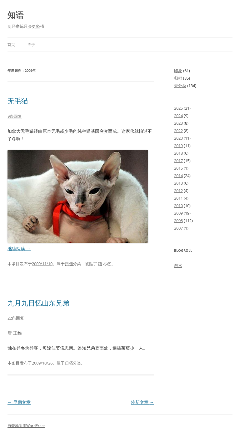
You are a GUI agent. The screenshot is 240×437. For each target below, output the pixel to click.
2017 (178, 160)
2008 (178, 220)
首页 (11, 44)
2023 (178, 123)
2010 (178, 205)
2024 (178, 115)
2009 (178, 213)
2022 (178, 130)
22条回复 (16, 318)
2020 (178, 138)
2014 (178, 175)
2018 (178, 153)
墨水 (178, 265)
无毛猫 (18, 100)
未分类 (180, 85)
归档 (69, 263)
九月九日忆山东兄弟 (38, 302)
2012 (178, 190)
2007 (178, 228)
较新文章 (142, 402)
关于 (31, 44)
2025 (178, 108)
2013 (178, 183)
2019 (178, 145)
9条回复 (15, 116)
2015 (178, 168)
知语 (16, 15)
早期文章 (19, 402)
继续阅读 (19, 248)
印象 (178, 70)
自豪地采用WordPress (26, 425)
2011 (178, 198)
